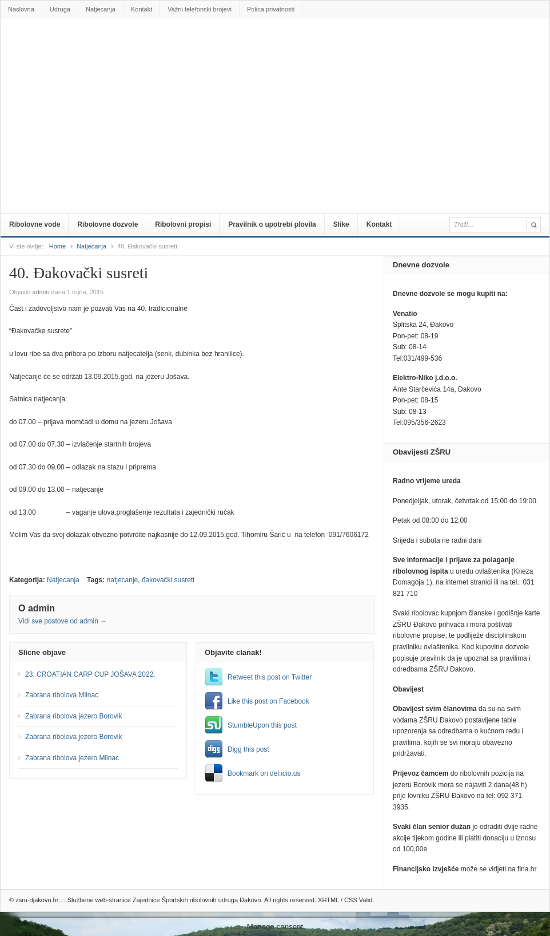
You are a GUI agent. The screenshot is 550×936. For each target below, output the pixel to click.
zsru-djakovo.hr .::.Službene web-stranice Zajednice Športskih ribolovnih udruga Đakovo (277, 44)
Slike (341, 224)
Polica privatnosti (270, 9)
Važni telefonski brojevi (200, 9)
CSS (350, 899)
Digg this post (248, 749)
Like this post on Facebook (268, 701)
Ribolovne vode (34, 224)
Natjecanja (100, 9)
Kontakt (141, 9)
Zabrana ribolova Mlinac (61, 695)
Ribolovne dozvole (107, 224)
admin (40, 292)
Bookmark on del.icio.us (264, 773)
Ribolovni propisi (183, 224)
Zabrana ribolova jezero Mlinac (72, 758)
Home (57, 246)
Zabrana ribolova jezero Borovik (73, 716)
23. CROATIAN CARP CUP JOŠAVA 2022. (90, 674)
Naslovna (21, 9)
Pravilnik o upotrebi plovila (272, 224)
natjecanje (122, 580)
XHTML (328, 899)
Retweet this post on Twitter (270, 677)
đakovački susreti (168, 580)
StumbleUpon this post (262, 725)
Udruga (60, 9)
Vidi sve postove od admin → (62, 621)
